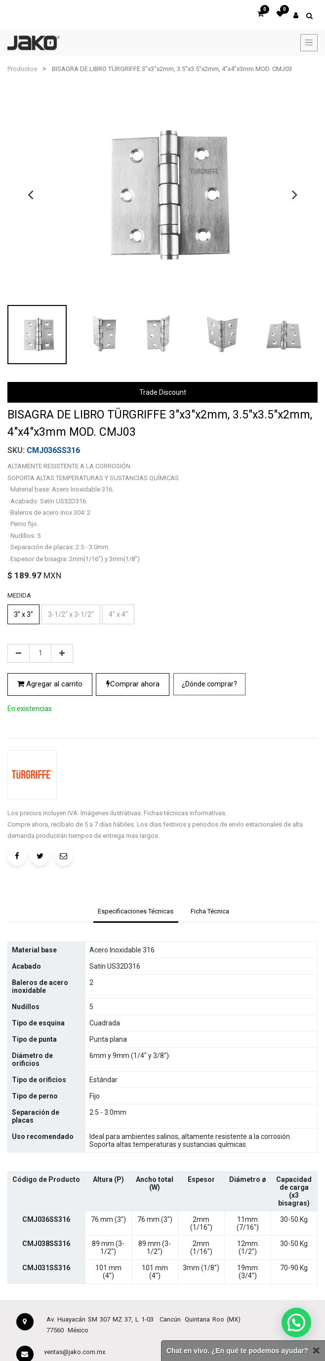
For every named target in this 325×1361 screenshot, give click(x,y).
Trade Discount (162, 392)
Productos (22, 69)
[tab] (135, 912)
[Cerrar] (316, 1351)
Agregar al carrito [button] (49, 684)
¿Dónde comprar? (209, 684)
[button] (209, 684)
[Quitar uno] (18, 653)
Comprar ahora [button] (133, 684)
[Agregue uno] (62, 653)
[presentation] (30, 194)
